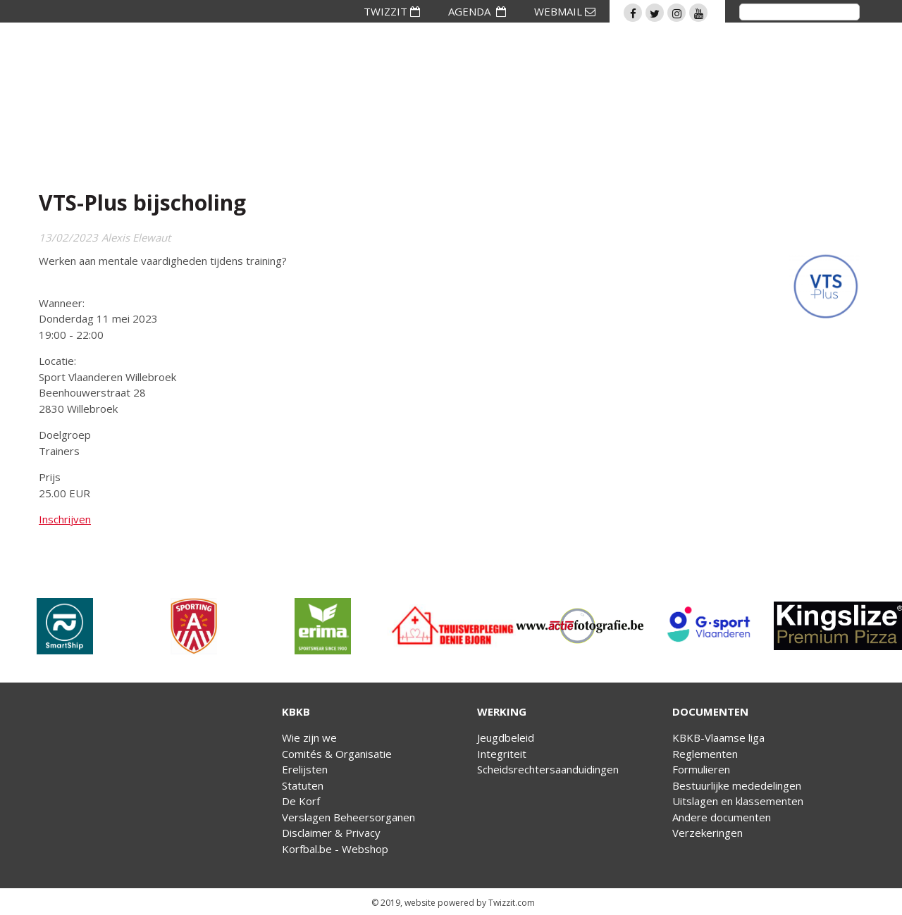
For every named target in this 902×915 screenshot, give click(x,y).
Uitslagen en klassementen (737, 801)
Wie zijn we (309, 737)
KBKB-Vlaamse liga (718, 737)
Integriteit (501, 754)
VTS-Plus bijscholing (142, 202)
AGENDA (477, 11)
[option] (64, 626)
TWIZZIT (392, 11)
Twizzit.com (511, 903)
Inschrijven (65, 519)
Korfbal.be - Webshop (335, 849)
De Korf (301, 801)
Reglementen (705, 754)
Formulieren (701, 769)
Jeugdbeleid (505, 737)
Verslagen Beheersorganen (348, 817)
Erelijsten (305, 769)
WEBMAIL (564, 11)
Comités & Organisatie (337, 754)
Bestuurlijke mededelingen (736, 785)
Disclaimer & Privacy (331, 833)
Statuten (302, 785)
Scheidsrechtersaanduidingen (548, 769)
